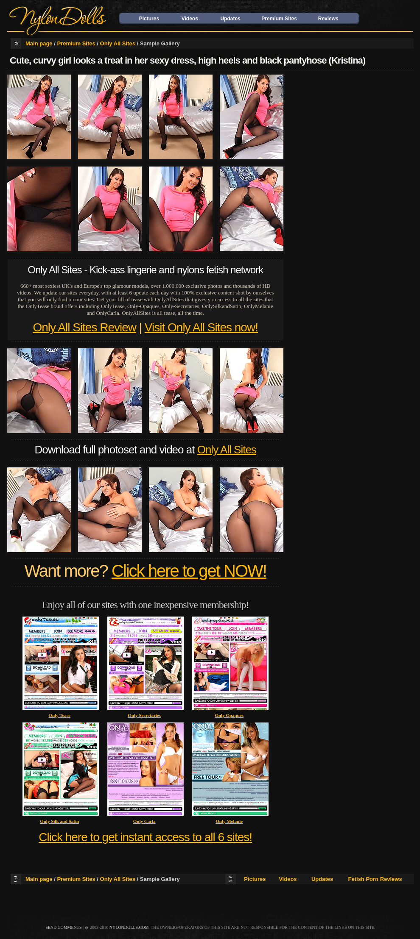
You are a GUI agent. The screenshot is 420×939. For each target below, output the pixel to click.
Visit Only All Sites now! (201, 327)
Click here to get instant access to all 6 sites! (145, 837)
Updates (230, 19)
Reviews (328, 19)
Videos (190, 19)
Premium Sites (279, 19)
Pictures (149, 19)
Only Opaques (229, 715)
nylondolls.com (129, 927)
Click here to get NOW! (189, 570)
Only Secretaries (144, 715)
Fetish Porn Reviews (375, 879)
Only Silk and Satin (59, 821)
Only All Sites (117, 43)
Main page (39, 43)
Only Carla (144, 821)
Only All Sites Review (84, 327)
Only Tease (59, 715)
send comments (63, 927)
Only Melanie (229, 821)
